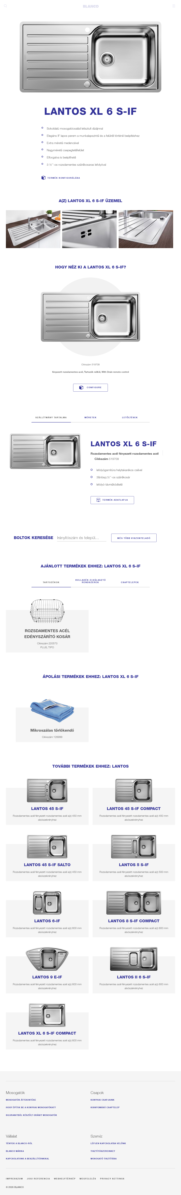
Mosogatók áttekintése (21, 1099)
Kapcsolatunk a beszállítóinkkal (27, 1158)
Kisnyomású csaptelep (105, 1107)
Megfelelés (88, 1178)
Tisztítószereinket (103, 1150)
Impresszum (14, 1178)
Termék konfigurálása (63, 177)
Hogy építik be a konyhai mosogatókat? (31, 1107)
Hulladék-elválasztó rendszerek (90, 581)
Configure (94, 387)
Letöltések (130, 417)
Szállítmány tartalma (51, 417)
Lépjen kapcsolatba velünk (108, 1143)
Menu (173, 6)
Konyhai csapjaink (103, 1099)
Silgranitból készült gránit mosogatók (31, 1114)
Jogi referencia (38, 1178)
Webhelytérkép (65, 1178)
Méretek (91, 417)
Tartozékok (51, 582)
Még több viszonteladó (133, 537)
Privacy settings (112, 1178)
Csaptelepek (130, 582)
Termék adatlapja (115, 499)
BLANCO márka (15, 1150)
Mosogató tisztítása (104, 1158)
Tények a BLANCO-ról (19, 1143)
